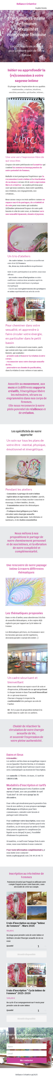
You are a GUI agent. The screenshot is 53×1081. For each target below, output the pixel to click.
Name (10, 1046)
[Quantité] (38, 946)
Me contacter (26, 1060)
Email (10, 1053)
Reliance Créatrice (26, 3)
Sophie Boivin (41, 8)
